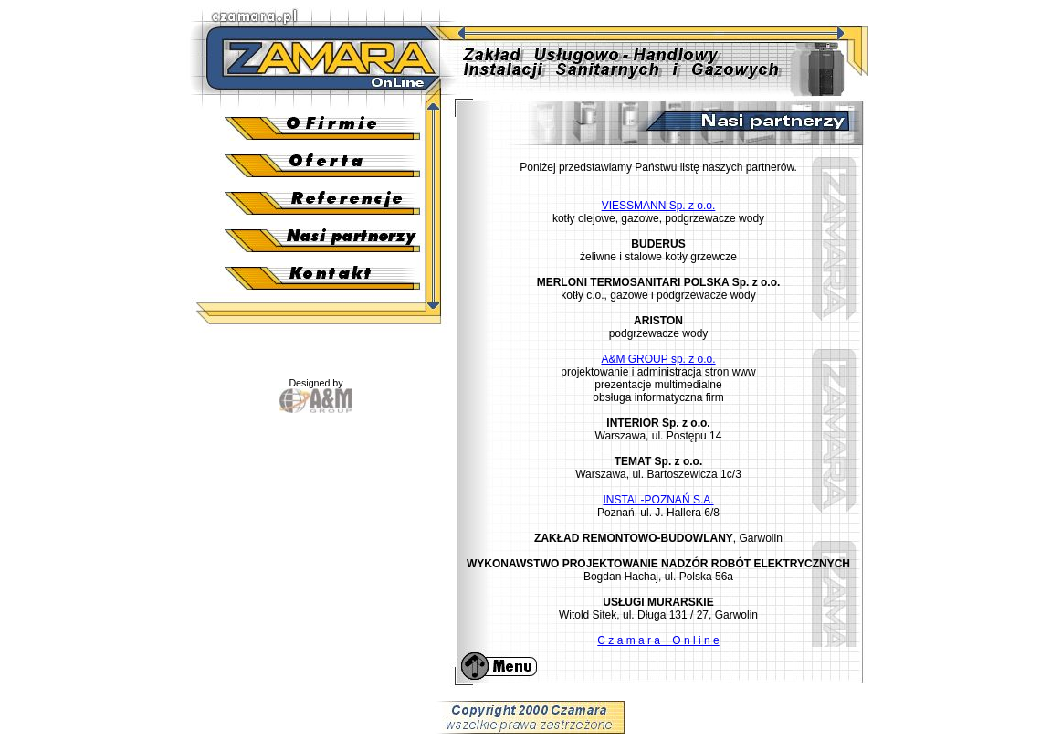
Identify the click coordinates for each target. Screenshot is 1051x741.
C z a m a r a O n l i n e (658, 640)
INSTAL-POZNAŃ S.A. (658, 499)
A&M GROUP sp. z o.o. (658, 359)
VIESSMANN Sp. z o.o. (659, 205)
